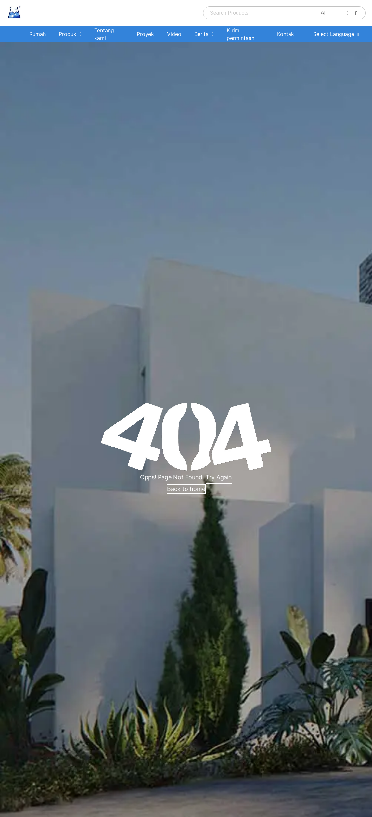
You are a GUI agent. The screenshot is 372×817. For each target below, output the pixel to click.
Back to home (186, 489)
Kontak (285, 34)
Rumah (37, 34)
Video (174, 34)
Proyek (145, 34)
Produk (67, 34)
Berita (201, 34)
